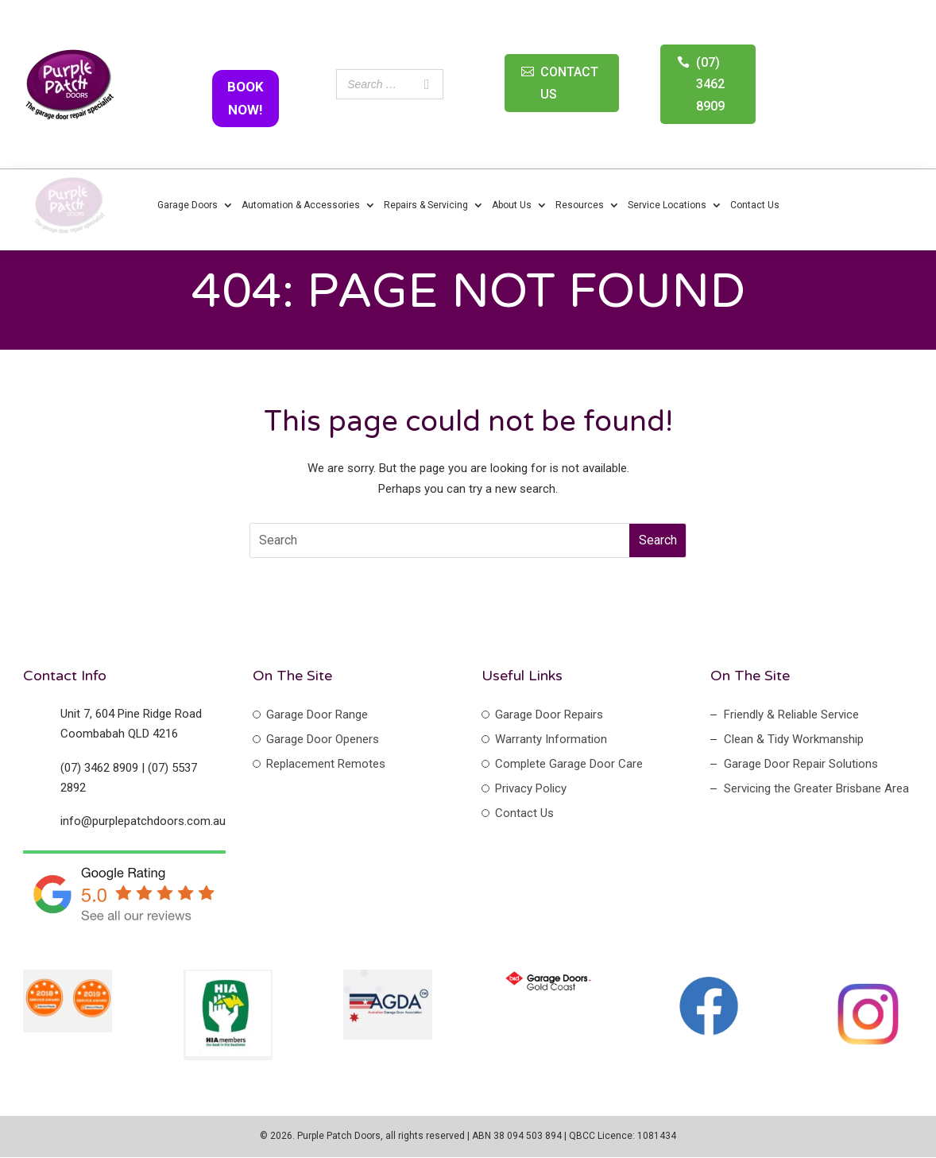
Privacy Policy (531, 788)
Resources (579, 205)
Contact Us (754, 205)
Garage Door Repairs (549, 714)
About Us (512, 205)
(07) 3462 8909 (710, 84)
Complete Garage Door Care (569, 764)
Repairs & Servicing (426, 205)
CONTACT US (569, 82)
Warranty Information (551, 739)
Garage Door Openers (322, 739)
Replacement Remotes (325, 764)
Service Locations (667, 205)
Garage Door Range (317, 714)
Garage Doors (187, 205)
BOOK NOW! (245, 98)
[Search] (427, 84)
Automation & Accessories (301, 205)
